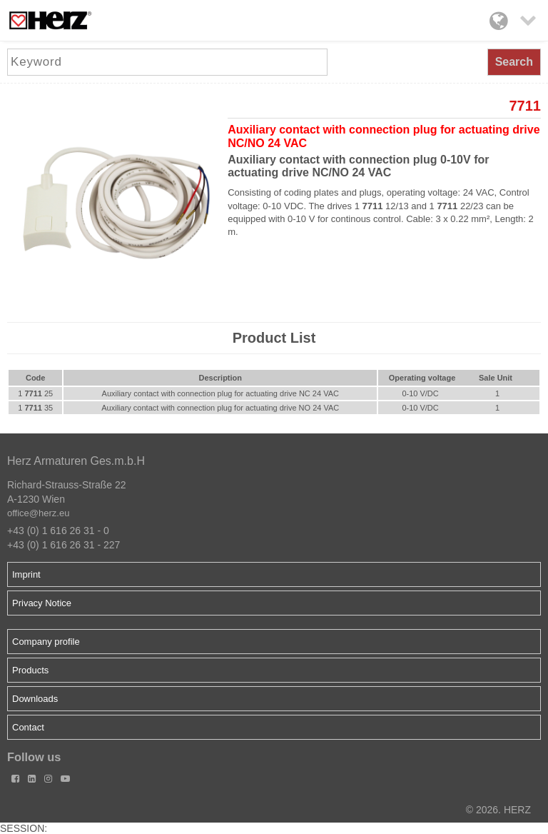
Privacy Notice (41, 603)
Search (514, 62)
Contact (28, 727)
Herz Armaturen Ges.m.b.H (76, 461)
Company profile (46, 641)
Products (30, 670)
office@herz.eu (38, 513)
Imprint (26, 574)
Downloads (35, 698)
